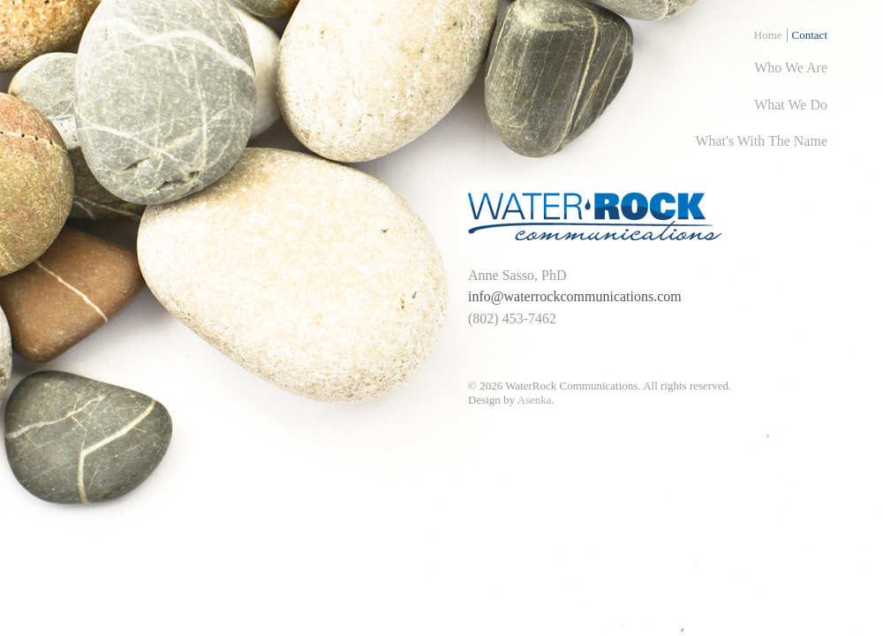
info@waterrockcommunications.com (575, 296)
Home (768, 35)
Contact (809, 35)
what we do (790, 104)
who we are (790, 67)
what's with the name (761, 140)
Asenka (534, 399)
